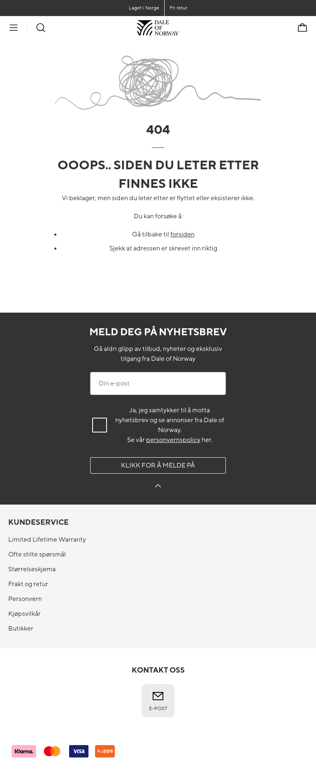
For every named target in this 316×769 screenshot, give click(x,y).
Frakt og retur (28, 584)
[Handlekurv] (302, 27)
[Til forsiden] (179, 27)
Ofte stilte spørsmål (37, 554)
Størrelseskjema (32, 569)
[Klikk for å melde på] (158, 487)
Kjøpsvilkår (24, 613)
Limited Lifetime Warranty (47, 539)
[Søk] (40, 27)
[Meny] (13, 27)
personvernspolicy (173, 439)
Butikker (20, 628)
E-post (158, 701)
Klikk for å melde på (158, 465)
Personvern (25, 598)
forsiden (182, 234)
